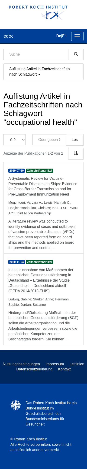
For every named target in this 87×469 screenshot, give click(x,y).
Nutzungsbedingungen (21, 364)
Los (75, 140)
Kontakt (64, 369)
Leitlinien (77, 364)
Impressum (54, 364)
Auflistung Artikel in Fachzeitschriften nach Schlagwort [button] (39, 71)
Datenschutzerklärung (34, 369)
